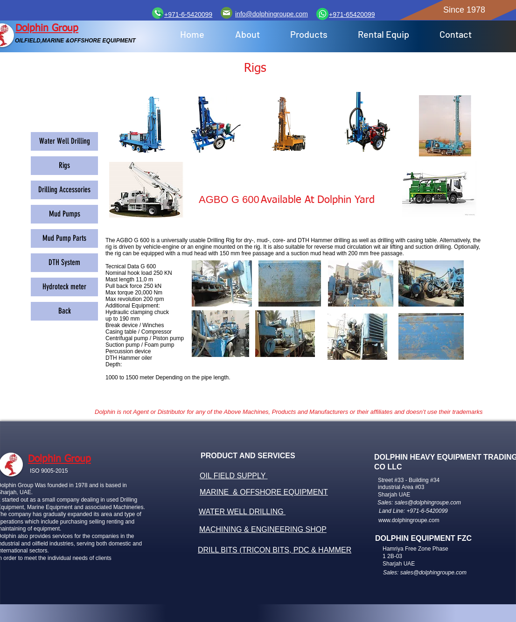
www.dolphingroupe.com (408, 520)
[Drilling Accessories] (64, 190)
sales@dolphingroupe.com (428, 502)
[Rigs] (64, 165)
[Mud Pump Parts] (64, 238)
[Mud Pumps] (64, 214)
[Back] (64, 311)
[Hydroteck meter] (64, 287)
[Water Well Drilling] (64, 141)
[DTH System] (64, 262)
